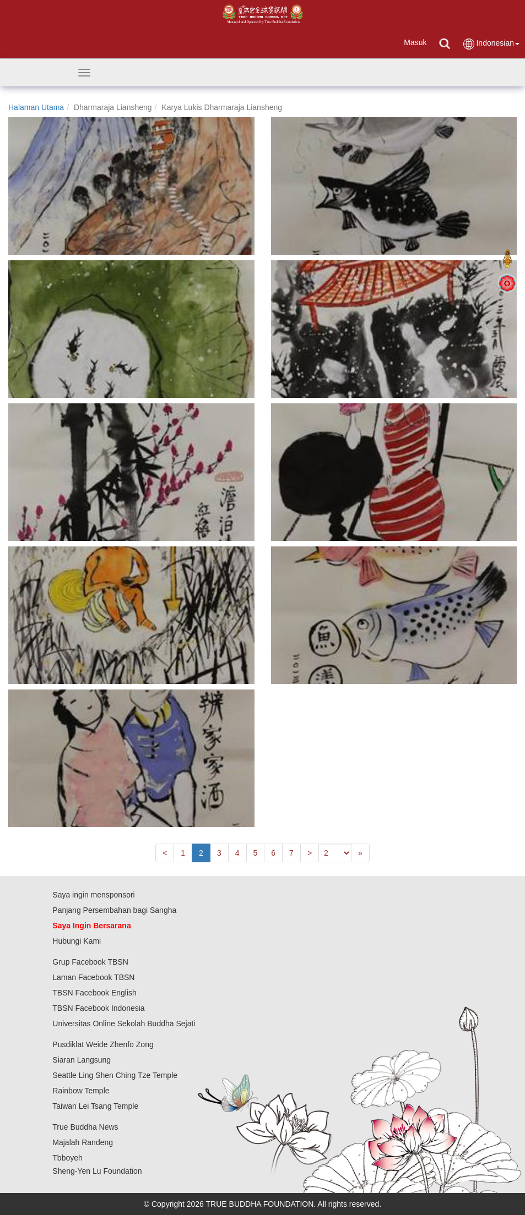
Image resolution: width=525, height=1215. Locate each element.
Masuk (415, 42)
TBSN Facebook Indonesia (98, 1008)
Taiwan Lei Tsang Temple (95, 1106)
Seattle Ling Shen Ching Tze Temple (114, 1075)
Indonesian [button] (490, 44)
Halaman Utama (36, 107)
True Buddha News (85, 1127)
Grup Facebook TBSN (90, 961)
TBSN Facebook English (94, 992)
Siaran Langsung (81, 1059)
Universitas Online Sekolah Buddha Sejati (123, 1023)
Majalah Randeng (82, 1142)
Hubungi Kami (76, 941)
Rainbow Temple (80, 1090)
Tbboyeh (67, 1157)
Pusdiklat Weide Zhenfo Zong (102, 1044)
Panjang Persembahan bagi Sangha (114, 910)
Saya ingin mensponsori (93, 894)
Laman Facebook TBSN (93, 977)
